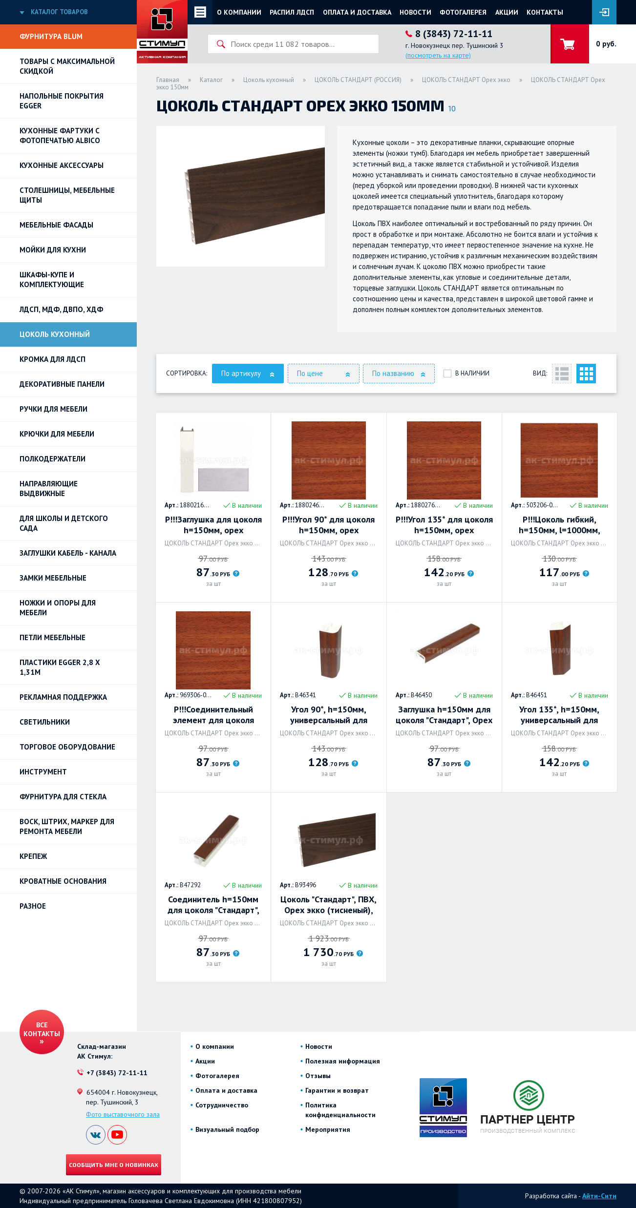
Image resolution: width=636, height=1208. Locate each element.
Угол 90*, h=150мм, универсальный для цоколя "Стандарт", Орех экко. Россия (328, 715)
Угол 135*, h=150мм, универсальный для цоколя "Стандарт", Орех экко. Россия (559, 715)
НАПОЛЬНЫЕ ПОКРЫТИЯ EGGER (62, 100)
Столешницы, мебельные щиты (67, 195)
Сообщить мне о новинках (113, 1164)
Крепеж (33, 856)
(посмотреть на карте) (438, 55)
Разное (33, 906)
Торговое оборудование (67, 746)
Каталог (211, 80)
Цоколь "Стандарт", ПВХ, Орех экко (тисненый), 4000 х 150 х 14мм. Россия (328, 905)
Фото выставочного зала (123, 1114)
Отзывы (318, 1075)
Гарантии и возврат (337, 1090)
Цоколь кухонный (55, 334)
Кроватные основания (63, 881)
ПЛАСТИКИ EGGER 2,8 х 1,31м (60, 667)
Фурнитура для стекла (63, 796)
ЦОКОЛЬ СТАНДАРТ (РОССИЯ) (358, 80)
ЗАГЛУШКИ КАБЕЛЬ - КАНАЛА (68, 553)
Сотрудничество (221, 1105)
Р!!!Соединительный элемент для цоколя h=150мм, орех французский (213, 715)
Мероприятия (327, 1129)
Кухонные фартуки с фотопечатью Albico (60, 135)
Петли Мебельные (52, 637)
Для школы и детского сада (64, 523)
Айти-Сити (599, 1195)
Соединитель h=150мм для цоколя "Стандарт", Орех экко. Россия (213, 905)
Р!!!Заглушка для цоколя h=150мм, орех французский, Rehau (213, 525)
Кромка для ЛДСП (52, 359)
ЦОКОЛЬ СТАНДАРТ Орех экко (466, 80)
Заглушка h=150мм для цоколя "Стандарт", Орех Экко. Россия (444, 715)
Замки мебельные (53, 578)
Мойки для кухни (53, 249)
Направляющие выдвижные (49, 488)
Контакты (545, 12)
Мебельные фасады (56, 224)
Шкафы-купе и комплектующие (52, 279)
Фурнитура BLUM (51, 36)
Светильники (45, 722)
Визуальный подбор (227, 1129)
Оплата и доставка (357, 12)
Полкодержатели (52, 458)
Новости (415, 12)
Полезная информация (342, 1061)
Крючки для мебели (57, 433)
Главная (167, 80)
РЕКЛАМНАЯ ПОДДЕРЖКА (63, 697)
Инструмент (43, 771)
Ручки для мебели (53, 409)
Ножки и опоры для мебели (58, 607)
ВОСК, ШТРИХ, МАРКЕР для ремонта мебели (67, 826)
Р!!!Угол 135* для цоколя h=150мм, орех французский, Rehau (444, 525)
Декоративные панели (62, 384)
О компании (239, 12)
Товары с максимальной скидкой (67, 66)
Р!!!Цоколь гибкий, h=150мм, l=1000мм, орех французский (559, 525)
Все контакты (41, 1029)
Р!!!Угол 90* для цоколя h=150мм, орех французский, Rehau (328, 525)
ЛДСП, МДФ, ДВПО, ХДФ (61, 309)
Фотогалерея (463, 12)
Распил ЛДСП (292, 12)
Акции (506, 12)
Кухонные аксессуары (62, 165)
